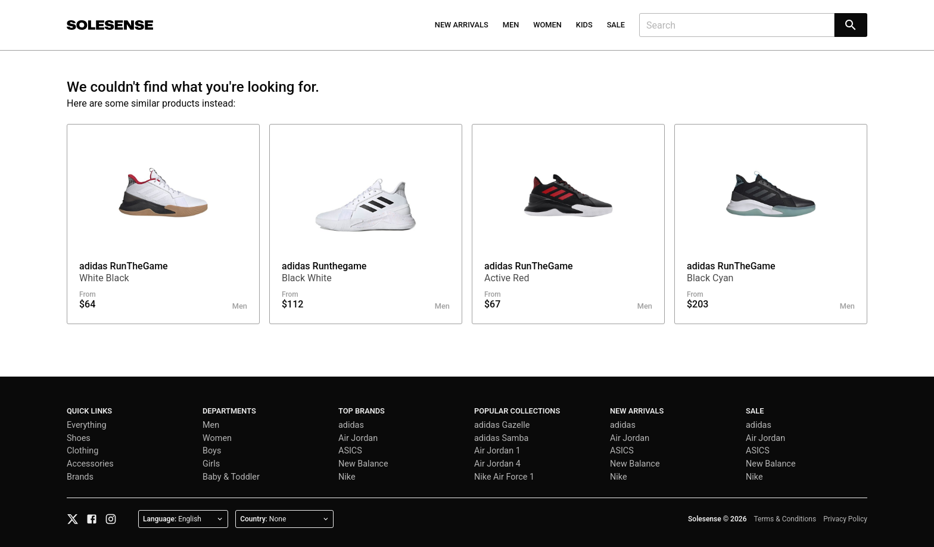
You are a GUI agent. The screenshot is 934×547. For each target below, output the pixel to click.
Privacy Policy (845, 519)
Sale (616, 24)
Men (511, 24)
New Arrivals (461, 24)
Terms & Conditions (785, 519)
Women (547, 24)
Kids (584, 24)
